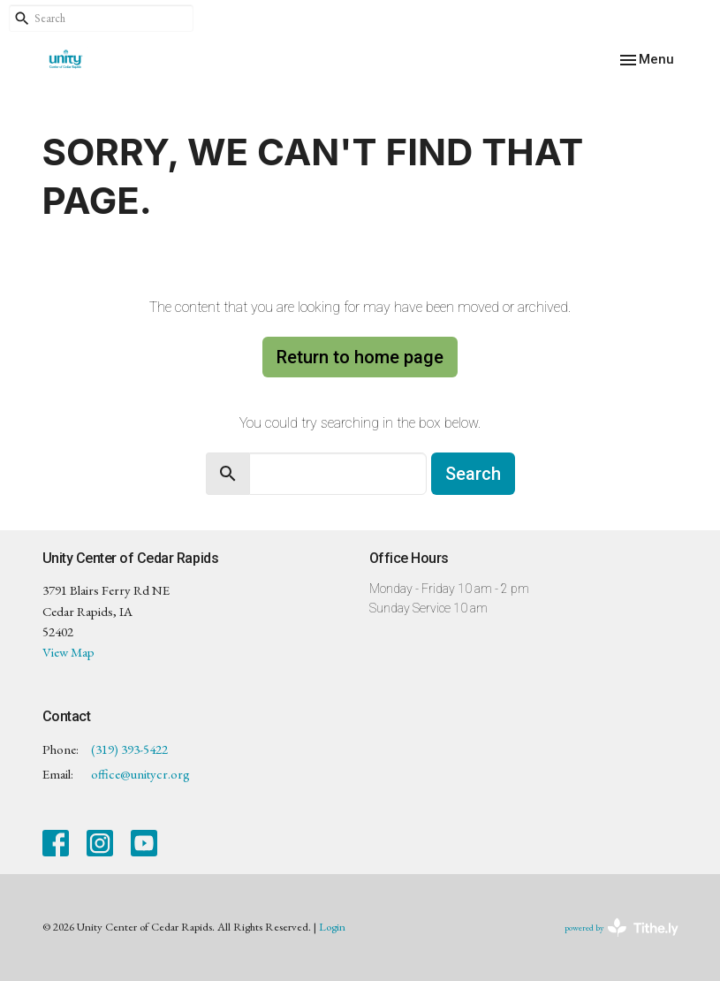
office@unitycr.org (140, 773)
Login (332, 926)
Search (473, 473)
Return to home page (360, 357)
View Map (68, 651)
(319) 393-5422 (129, 749)
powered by (621, 927)
